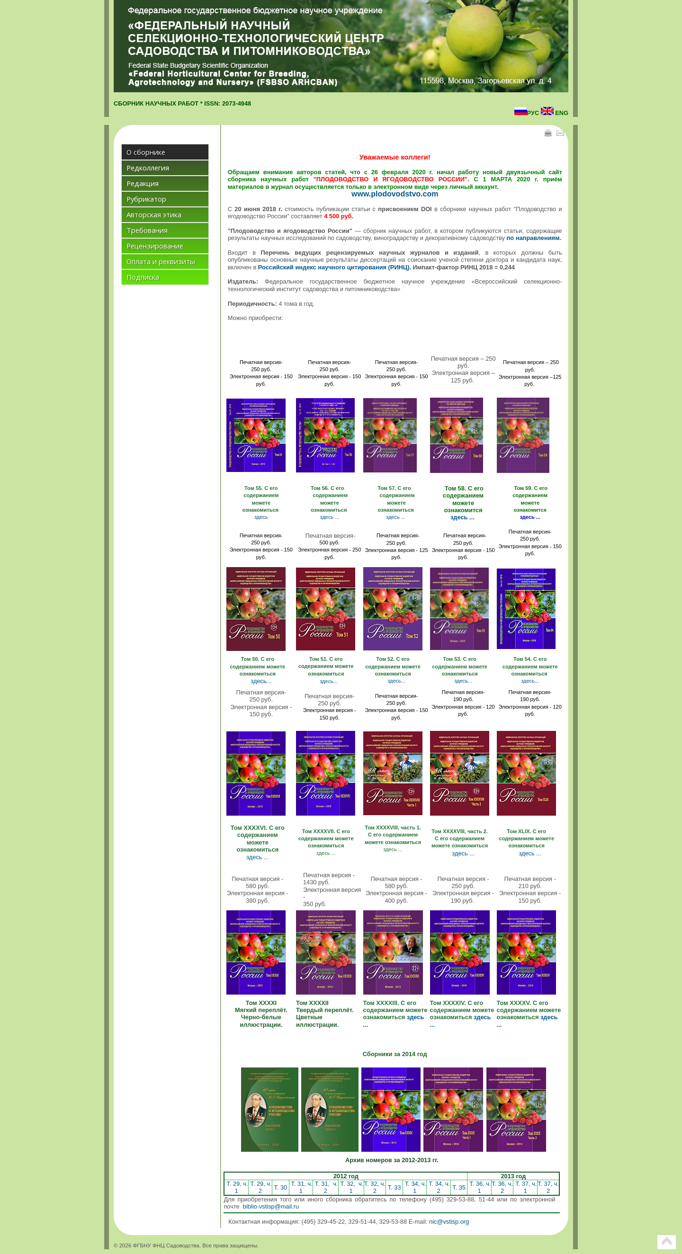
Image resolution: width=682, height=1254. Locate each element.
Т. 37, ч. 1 (525, 1187)
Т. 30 (280, 1187)
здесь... (261, 681)
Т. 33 (394, 1187)
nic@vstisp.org (449, 1221)
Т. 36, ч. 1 (479, 1187)
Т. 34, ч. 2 (438, 1187)
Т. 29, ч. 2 (260, 1187)
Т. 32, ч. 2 (375, 1187)
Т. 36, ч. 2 (502, 1187)
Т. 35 (459, 1187)
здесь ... (329, 517)
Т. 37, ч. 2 (548, 1187)
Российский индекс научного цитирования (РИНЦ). (334, 267)
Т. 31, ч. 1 (301, 1187)
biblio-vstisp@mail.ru (271, 1206)
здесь (261, 517)
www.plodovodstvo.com (394, 194)
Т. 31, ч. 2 (325, 1187)
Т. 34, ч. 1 (414, 1187)
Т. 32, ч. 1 (351, 1187)
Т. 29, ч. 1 (236, 1187)
